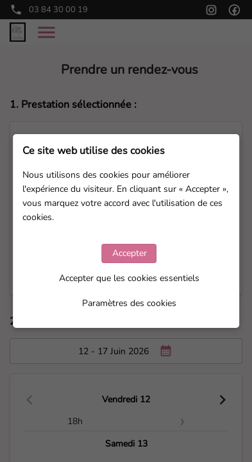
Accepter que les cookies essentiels (129, 278)
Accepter (129, 253)
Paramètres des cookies (129, 303)
